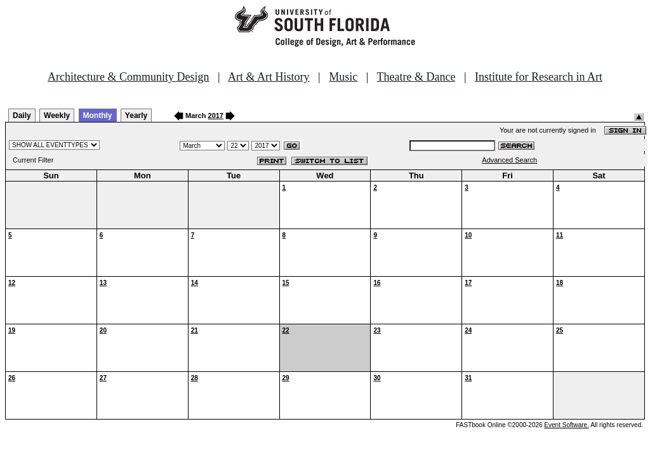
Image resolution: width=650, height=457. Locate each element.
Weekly (57, 115)
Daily (22, 115)
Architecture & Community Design (128, 76)
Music (343, 76)
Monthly (97, 115)
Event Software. (566, 424)
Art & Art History (269, 76)
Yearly (136, 115)
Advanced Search (509, 160)
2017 (215, 115)
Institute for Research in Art (538, 76)
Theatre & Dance (415, 76)
